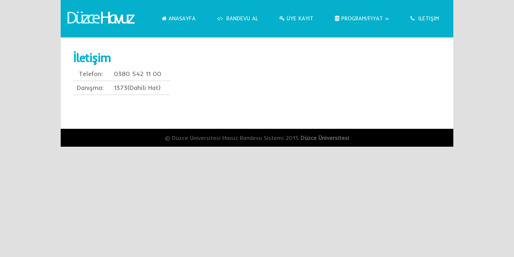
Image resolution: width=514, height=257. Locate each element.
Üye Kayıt (296, 18)
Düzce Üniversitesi (325, 137)
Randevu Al (237, 18)
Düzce (99, 17)
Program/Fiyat (362, 18)
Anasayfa (179, 18)
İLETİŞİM (424, 18)
